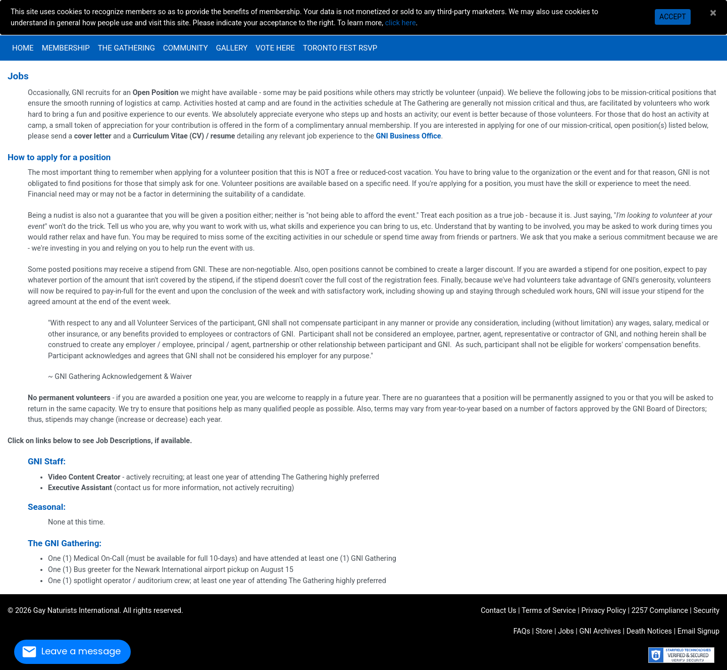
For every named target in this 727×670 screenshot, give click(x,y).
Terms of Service (549, 610)
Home (23, 48)
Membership (66, 48)
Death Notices (649, 631)
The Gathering (126, 48)
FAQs (521, 631)
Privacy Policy (603, 610)
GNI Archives (600, 631)
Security (706, 610)
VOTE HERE (275, 48)
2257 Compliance (660, 610)
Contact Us (498, 610)
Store (544, 631)
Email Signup (698, 631)
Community (185, 48)
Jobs (566, 631)
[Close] (713, 13)
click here (400, 23)
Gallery (232, 48)
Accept (672, 17)
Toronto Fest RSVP (340, 48)
